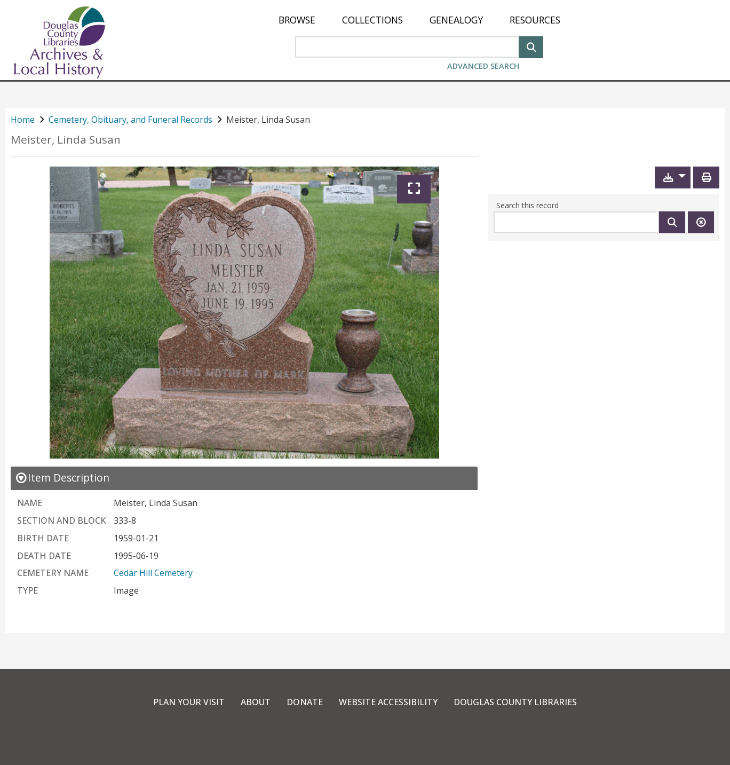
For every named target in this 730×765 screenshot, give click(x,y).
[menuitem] (297, 20)
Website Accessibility (388, 702)
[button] (673, 177)
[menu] (419, 20)
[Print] (706, 177)
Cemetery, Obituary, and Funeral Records (130, 119)
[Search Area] (407, 47)
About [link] (256, 702)
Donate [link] (305, 702)
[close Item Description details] (62, 477)
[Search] (531, 46)
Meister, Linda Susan (66, 139)
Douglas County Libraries (515, 702)
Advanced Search (483, 66)
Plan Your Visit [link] (189, 702)
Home (23, 119)
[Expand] (414, 189)
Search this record (527, 205)
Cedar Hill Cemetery (153, 573)
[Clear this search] (701, 222)
